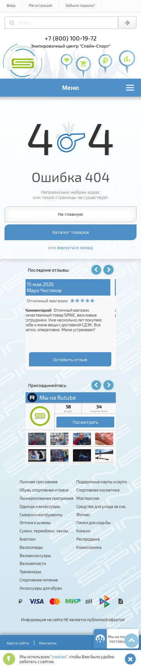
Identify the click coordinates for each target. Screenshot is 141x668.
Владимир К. (44, 290)
